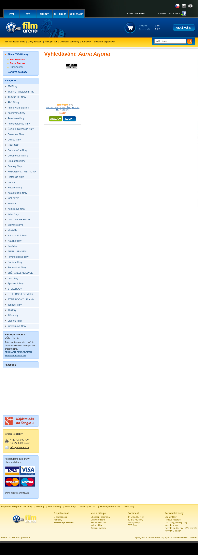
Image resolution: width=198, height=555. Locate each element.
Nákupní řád (51, 41)
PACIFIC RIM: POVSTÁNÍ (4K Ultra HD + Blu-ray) (62, 108)
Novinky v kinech (173, 525)
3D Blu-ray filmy (135, 519)
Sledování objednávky (104, 41)
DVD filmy (132, 525)
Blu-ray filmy (134, 522)
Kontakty (86, 41)
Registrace (173, 13)
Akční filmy (129, 506)
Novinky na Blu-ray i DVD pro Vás (181, 528)
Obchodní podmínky (69, 41)
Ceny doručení (35, 41)
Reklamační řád (98, 522)
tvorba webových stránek (185, 537)
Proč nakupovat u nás (14, 41)
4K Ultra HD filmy (136, 517)
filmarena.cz (157, 537)
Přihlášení (162, 13)
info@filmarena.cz (19, 447)
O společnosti (60, 517)
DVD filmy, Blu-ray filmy (176, 522)
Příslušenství (16, 67)
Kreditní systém (98, 528)
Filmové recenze (173, 519)
